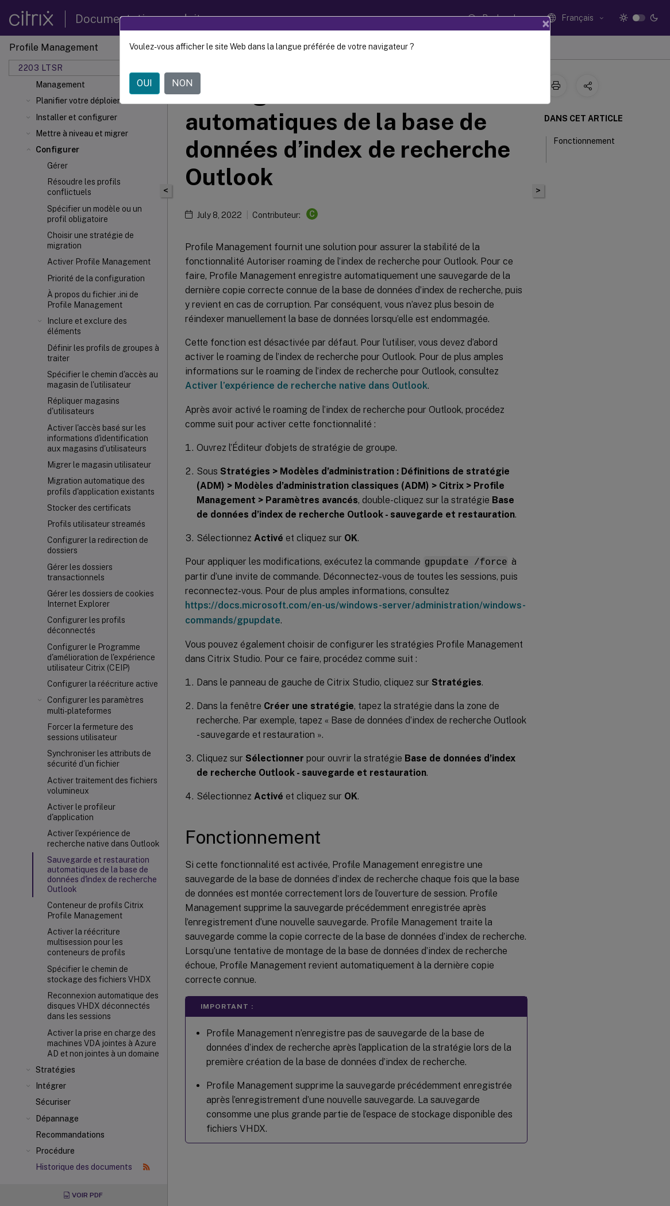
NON (182, 83)
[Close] (546, 23)
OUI (144, 83)
